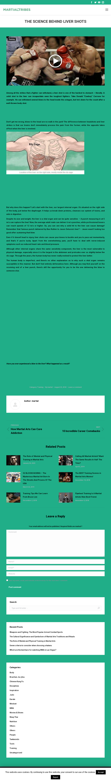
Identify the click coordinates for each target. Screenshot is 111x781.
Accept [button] (101, 772)
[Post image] (13, 460)
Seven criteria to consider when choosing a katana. (31, 645)
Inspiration (14, 690)
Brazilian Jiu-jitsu (17, 677)
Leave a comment (75, 387)
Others (12, 726)
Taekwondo (14, 739)
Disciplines (14, 686)
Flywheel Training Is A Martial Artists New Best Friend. (88, 495)
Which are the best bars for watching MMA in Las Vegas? (33, 650)
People (13, 735)
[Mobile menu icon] (106, 9)
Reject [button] (55, 777)
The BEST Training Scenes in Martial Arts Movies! (88, 475)
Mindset (13, 704)
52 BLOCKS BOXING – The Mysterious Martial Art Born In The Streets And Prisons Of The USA (37, 478)
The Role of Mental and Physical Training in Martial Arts (37, 458)
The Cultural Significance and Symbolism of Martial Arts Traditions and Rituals (42, 637)
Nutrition (13, 721)
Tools (12, 744)
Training (12, 39)
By (49, 387)
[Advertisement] (55, 112)
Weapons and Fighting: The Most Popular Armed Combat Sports (36, 632)
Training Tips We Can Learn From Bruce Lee (35, 495)
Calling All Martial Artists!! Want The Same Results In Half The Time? (89, 459)
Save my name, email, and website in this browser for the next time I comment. (38, 580)
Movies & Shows (16, 713)
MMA (12, 708)
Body (12, 673)
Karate (12, 699)
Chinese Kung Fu (17, 681)
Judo (12, 695)
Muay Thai (14, 717)
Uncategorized (16, 753)
